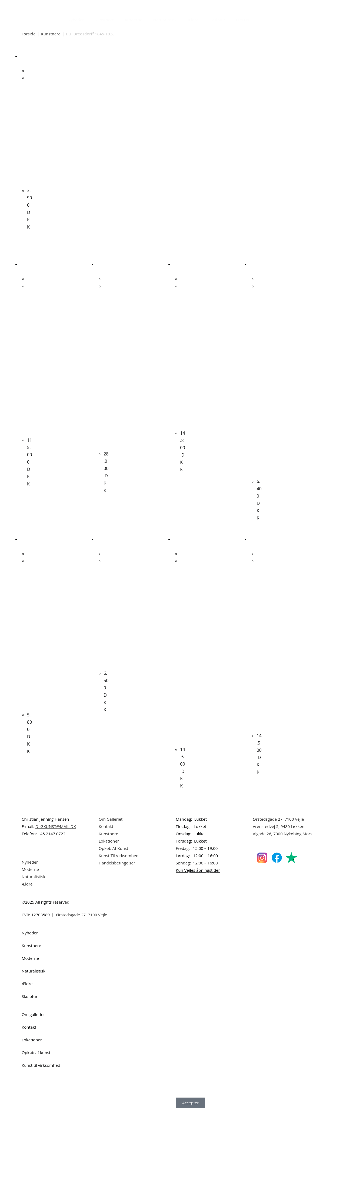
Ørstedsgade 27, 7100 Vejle (278, 902)
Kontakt (106, 909)
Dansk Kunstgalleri (46, 5)
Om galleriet (33, 1097)
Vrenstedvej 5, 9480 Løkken (278, 909)
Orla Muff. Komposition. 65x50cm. (106, 678)
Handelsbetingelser (117, 945)
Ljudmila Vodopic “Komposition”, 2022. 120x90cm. (259, 713)
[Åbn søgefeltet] (257, 18)
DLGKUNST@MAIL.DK (55, 909)
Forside (29, 33)
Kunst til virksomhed (41, 1148)
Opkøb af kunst (36, 1135)
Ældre (193, 19)
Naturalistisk (165, 19)
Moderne (133, 19)
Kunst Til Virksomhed (118, 938)
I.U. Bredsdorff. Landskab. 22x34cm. (29, 140)
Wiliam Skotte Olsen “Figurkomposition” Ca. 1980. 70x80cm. (182, 720)
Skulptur (217, 19)
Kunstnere (104, 19)
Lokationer (109, 924)
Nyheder (76, 19)
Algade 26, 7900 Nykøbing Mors (282, 916)
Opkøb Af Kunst (113, 931)
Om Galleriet (110, 902)
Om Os (242, 19)
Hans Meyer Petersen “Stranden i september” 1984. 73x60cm (259, 417)
